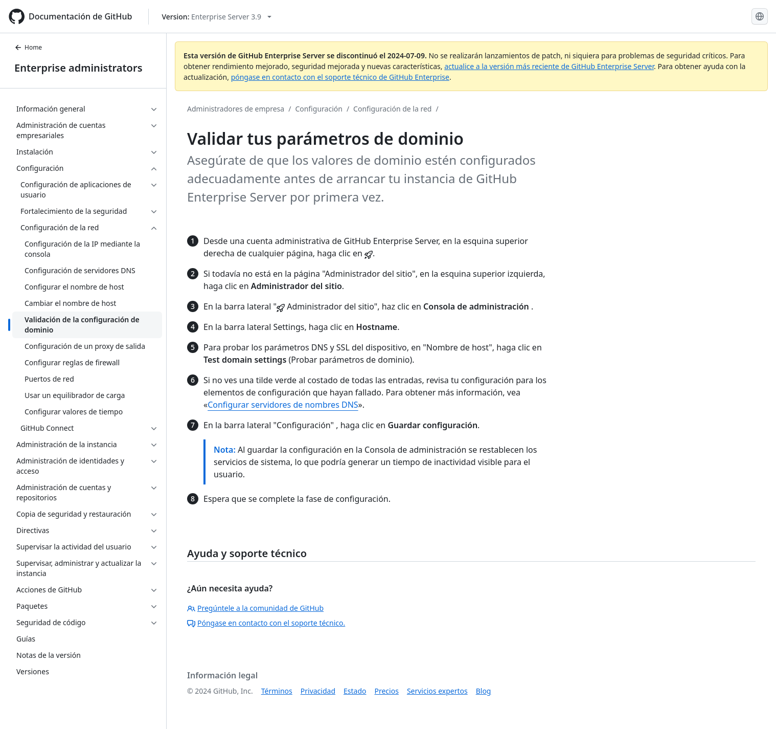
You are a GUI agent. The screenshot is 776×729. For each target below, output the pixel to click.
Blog (483, 691)
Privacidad (318, 691)
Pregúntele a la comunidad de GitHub (255, 608)
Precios (387, 691)
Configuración (318, 109)
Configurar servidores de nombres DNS (283, 404)
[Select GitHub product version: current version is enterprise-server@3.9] (216, 17)
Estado (355, 691)
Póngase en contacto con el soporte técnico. (266, 623)
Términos (276, 691)
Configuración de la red (392, 109)
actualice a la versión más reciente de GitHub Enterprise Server (549, 66)
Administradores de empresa (235, 109)
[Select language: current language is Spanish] (759, 16)
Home (28, 47)
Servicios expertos (437, 691)
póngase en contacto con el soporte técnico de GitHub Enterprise (340, 77)
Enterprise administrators (78, 68)
